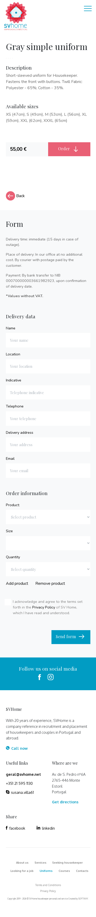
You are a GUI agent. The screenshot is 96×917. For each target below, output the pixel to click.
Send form (71, 636)
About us (22, 862)
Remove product (50, 583)
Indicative (13, 380)
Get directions (65, 801)
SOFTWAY (83, 898)
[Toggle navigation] (88, 9)
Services (40, 862)
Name (10, 328)
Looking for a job (22, 871)
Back (15, 196)
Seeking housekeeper (67, 862)
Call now (17, 748)
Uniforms (46, 871)
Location (13, 354)
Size (9, 530)
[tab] (27, 149)
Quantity (13, 557)
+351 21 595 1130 (19, 783)
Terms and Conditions (48, 885)
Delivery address (19, 432)
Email (10, 458)
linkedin (46, 828)
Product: (13, 504)
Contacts (82, 871)
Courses (64, 871)
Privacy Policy (43, 607)
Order (69, 149)
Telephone (15, 406)
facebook (15, 828)
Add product (17, 583)
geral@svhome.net (23, 774)
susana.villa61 (20, 792)
